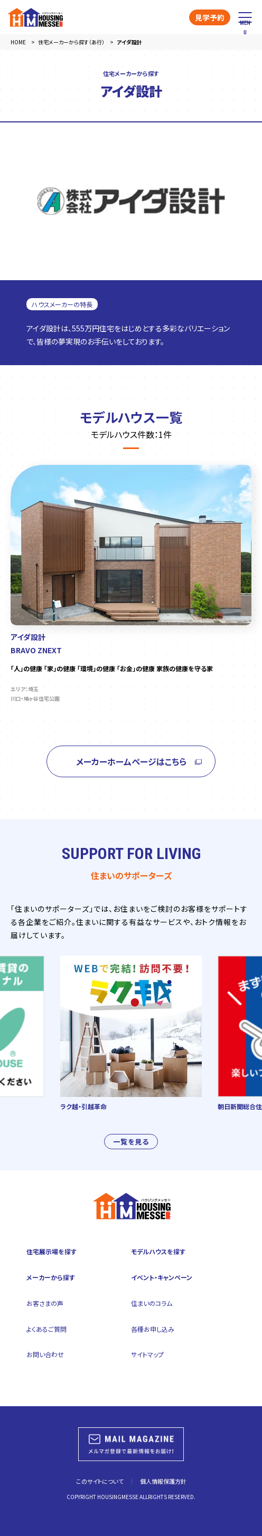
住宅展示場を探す (51, 1251)
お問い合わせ (45, 1354)
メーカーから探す (50, 1277)
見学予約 (209, 17)
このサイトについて (100, 1481)
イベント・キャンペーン (161, 1277)
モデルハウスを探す (158, 1251)
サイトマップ (147, 1354)
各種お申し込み (152, 1328)
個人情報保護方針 (163, 1481)
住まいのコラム (151, 1303)
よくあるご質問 (46, 1328)
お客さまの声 (44, 1303)
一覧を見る (131, 1146)
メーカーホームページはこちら (131, 765)
